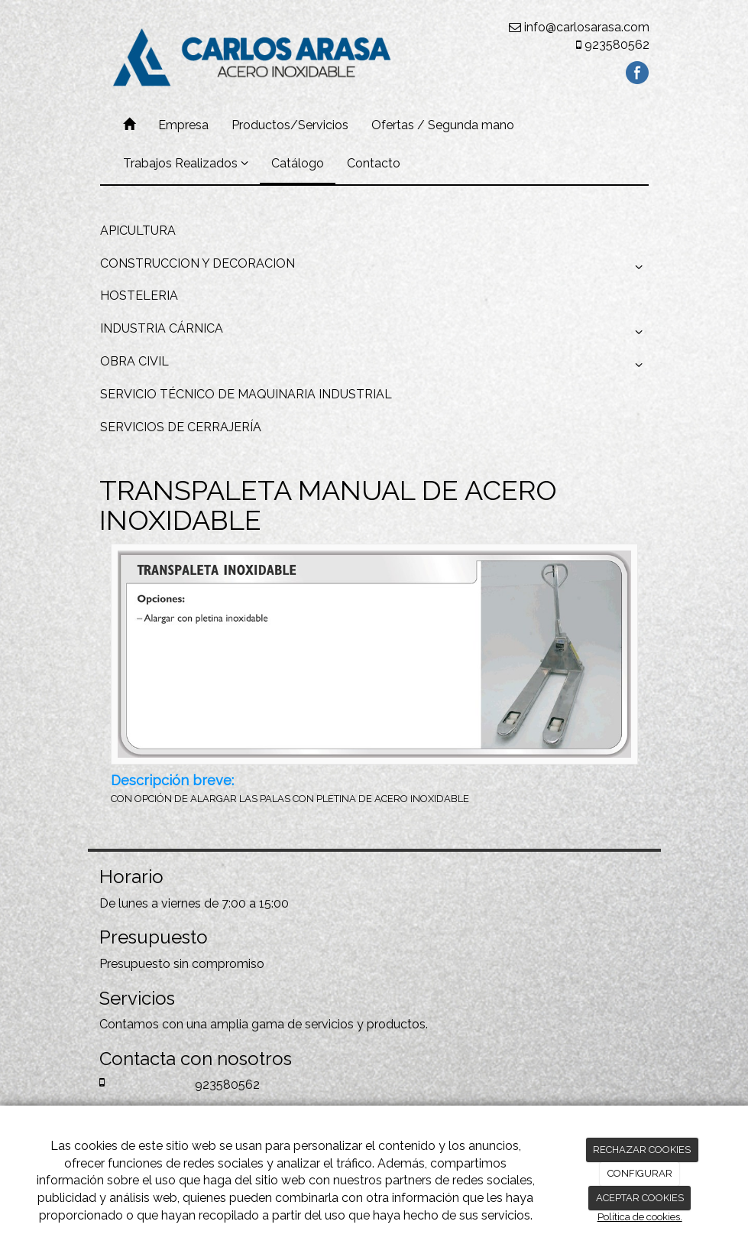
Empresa (183, 125)
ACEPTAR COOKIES (640, 1197)
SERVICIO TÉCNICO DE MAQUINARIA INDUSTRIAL (246, 394)
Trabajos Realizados (185, 163)
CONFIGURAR (639, 1173)
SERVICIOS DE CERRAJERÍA (180, 427)
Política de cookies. (639, 1217)
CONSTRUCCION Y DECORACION (374, 267)
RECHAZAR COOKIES (642, 1149)
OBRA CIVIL (374, 365)
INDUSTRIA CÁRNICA (374, 332)
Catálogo (297, 163)
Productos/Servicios (290, 125)
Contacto (373, 163)
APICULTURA (138, 230)
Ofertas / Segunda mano (442, 125)
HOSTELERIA (139, 295)
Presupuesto (134, 964)
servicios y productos (365, 1024)
